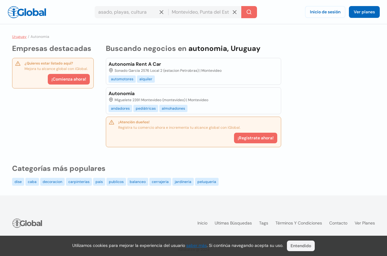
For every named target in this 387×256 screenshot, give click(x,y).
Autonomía (122, 93)
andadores (120, 108)
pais (99, 181)
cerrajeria (160, 181)
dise (18, 181)
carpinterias (78, 181)
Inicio (202, 223)
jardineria (183, 181)
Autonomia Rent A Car (135, 64)
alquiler (145, 79)
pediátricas (146, 108)
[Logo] (27, 12)
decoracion (52, 181)
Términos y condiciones (298, 223)
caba (32, 181)
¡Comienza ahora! (68, 79)
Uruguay (19, 36)
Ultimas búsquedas (233, 223)
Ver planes (364, 12)
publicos (116, 181)
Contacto (338, 223)
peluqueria (206, 181)
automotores (122, 79)
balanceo (138, 181)
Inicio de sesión (325, 12)
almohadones (173, 108)
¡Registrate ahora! (256, 138)
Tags (263, 223)
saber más (196, 245)
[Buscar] (249, 12)
